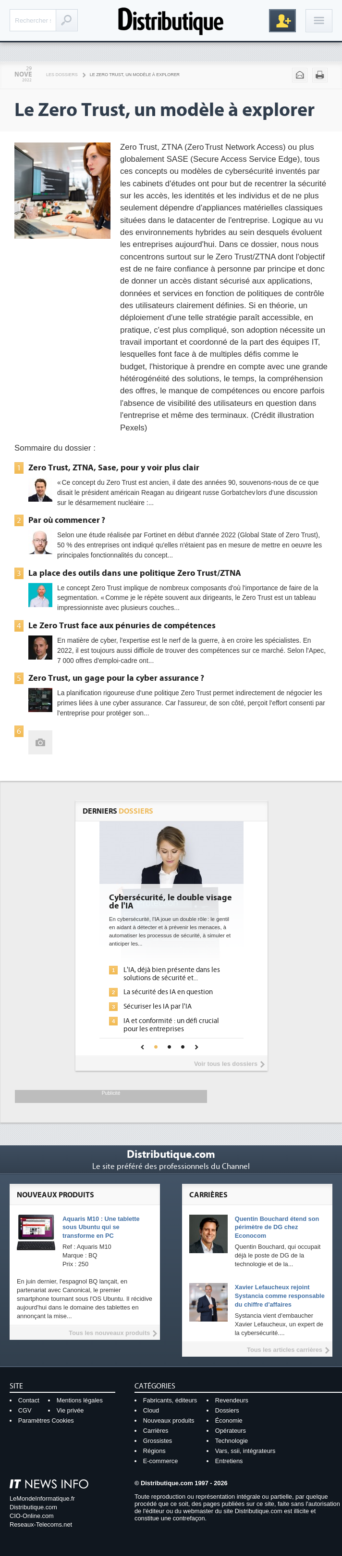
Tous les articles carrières (284, 1349)
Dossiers (227, 1410)
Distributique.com (33, 1507)
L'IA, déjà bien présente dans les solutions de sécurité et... (171, 974)
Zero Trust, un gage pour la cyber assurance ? (116, 678)
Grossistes (157, 1440)
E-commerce (160, 1461)
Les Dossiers (62, 74)
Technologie (231, 1440)
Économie (229, 1420)
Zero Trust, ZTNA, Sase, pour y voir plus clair (113, 467)
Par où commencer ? (66, 520)
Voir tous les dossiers (225, 1063)
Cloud (151, 1410)
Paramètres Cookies (46, 1420)
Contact (28, 1400)
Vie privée (70, 1410)
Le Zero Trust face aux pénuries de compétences (122, 625)
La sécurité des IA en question (168, 992)
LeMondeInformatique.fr (42, 1498)
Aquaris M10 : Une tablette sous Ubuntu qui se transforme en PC (101, 1227)
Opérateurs (230, 1430)
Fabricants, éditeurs (170, 1400)
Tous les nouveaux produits (109, 1332)
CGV (25, 1410)
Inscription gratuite (282, 21)
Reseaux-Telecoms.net (41, 1524)
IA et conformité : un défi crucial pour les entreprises (171, 1025)
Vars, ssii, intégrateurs (245, 1450)
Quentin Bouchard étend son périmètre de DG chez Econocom (277, 1227)
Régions (154, 1450)
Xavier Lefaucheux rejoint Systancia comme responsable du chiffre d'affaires (280, 1296)
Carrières (156, 1430)
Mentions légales (80, 1400)
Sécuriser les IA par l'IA (157, 1006)
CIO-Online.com (32, 1515)
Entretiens (229, 1461)
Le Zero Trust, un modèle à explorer (135, 74)
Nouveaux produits (169, 1420)
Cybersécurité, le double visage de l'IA (170, 902)
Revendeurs (231, 1400)
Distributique (171, 20)
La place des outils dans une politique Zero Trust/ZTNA (134, 573)
